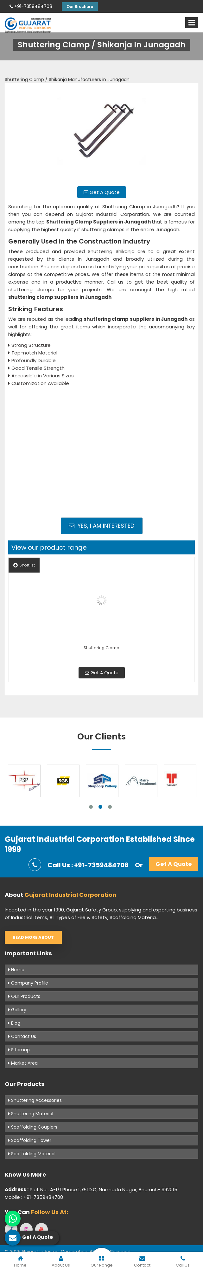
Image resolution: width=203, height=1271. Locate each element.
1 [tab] (91, 807)
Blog (14, 1023)
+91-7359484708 (31, 6)
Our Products (24, 996)
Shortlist (24, 565)
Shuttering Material (30, 1113)
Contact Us (22, 1036)
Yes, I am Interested (101, 526)
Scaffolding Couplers (32, 1127)
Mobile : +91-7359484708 (34, 1197)
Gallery (17, 1009)
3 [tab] (110, 807)
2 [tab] (100, 807)
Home (16, 969)
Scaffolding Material (31, 1154)
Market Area (23, 1063)
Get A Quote (102, 192)
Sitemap (19, 1050)
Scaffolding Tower (29, 1140)
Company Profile (28, 983)
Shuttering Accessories (35, 1100)
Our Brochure (80, 6)
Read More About (33, 937)
